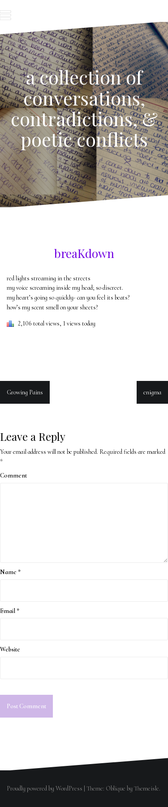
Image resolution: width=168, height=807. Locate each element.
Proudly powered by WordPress (44, 788)
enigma (152, 392)
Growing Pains (25, 392)
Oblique (115, 788)
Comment (13, 475)
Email (9, 611)
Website (10, 649)
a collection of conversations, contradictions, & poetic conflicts (84, 108)
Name (10, 572)
